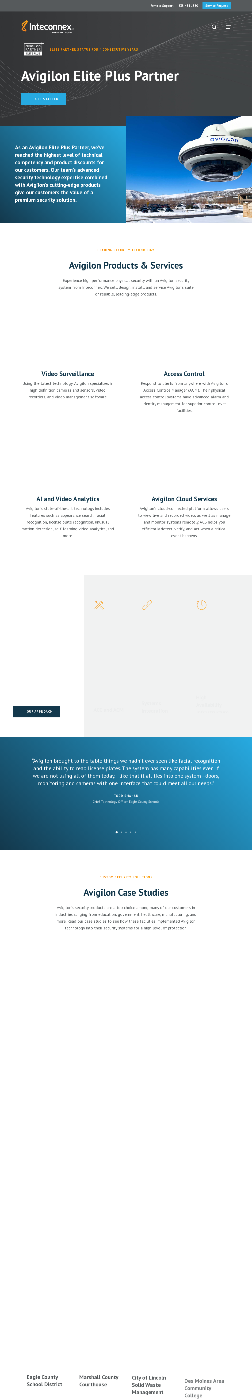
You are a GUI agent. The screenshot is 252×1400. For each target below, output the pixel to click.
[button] (228, 27)
